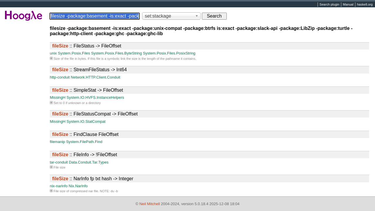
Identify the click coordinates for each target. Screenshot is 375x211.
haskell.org (364, 4)
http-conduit (60, 77)
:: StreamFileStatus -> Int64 (89, 69)
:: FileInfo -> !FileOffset (84, 154)
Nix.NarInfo (78, 186)
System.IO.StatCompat (86, 121)
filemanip (57, 141)
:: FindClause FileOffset (85, 134)
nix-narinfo (59, 186)
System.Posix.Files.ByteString (116, 53)
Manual (348, 4)
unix (53, 53)
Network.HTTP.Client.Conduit (95, 77)
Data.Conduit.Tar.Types (88, 162)
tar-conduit (59, 162)
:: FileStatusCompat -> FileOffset (95, 113)
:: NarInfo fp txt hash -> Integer (92, 178)
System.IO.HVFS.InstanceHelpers (95, 97)
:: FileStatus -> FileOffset (86, 45)
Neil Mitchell (149, 204)
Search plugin (330, 4)
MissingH (57, 97)
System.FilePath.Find (84, 141)
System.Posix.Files (74, 53)
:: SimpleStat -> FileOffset (87, 90)
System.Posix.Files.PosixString (169, 53)
